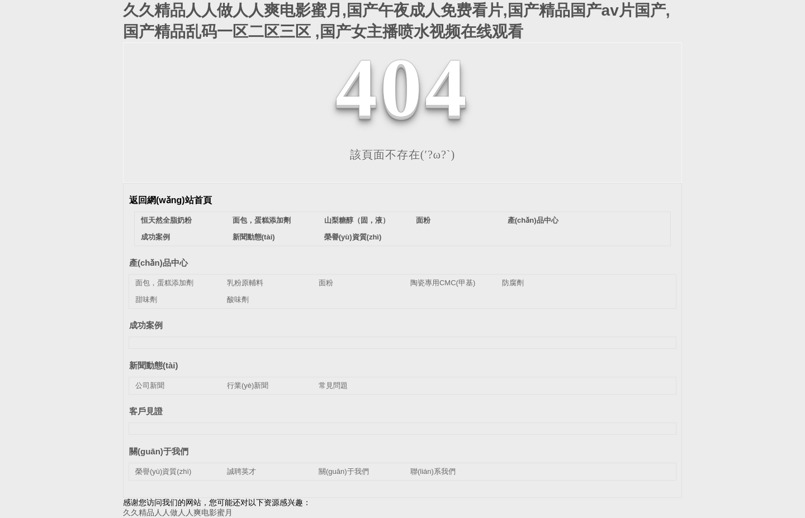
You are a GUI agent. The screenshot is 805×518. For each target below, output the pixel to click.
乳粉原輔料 (245, 283)
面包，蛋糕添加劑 (262, 220)
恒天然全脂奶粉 (166, 220)
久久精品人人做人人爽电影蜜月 (178, 512)
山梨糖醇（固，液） (357, 220)
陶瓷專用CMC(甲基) (442, 283)
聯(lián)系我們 (433, 471)
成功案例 (155, 237)
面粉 (423, 220)
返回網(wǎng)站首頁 (170, 200)
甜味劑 (146, 299)
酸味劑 (238, 299)
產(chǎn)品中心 (533, 220)
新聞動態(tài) (254, 237)
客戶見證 (146, 411)
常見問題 (333, 385)
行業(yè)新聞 (247, 385)
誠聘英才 (241, 471)
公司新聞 (149, 385)
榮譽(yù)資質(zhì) (353, 237)
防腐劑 (513, 283)
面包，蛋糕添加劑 (164, 283)
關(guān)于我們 (158, 451)
